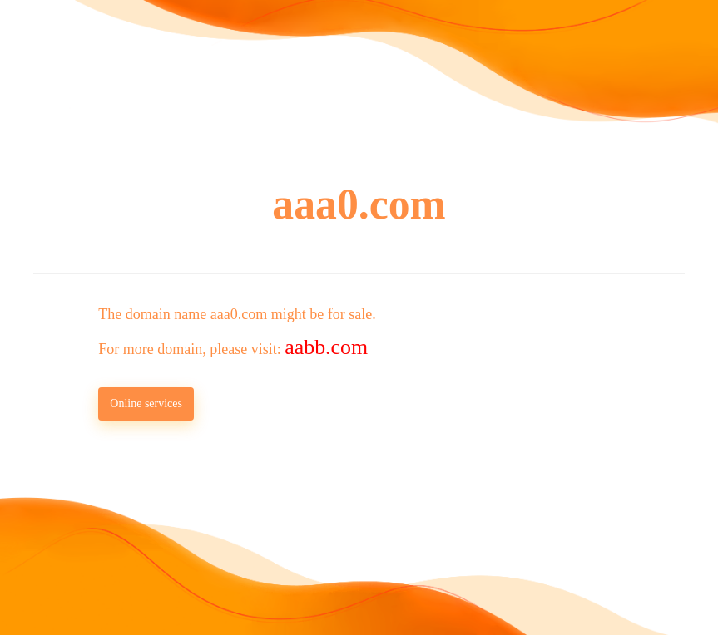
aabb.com (326, 347)
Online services (146, 403)
